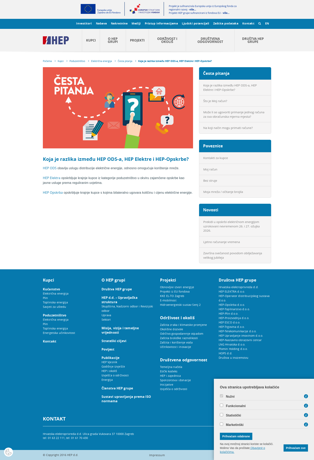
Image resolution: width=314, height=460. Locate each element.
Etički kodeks (168, 371)
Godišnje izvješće (113, 366)
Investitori (84, 23)
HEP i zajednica (170, 376)
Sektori (106, 319)
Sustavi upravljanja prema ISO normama (126, 398)
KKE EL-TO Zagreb (172, 296)
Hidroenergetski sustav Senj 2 (180, 305)
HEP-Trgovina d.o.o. (232, 327)
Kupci (91, 40)
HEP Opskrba (53, 192)
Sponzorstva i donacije (175, 380)
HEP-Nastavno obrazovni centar (240, 340)
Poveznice (213, 146)
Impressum (157, 455)
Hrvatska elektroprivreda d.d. (239, 287)
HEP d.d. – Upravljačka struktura (120, 299)
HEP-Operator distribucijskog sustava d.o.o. (244, 298)
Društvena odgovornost (210, 40)
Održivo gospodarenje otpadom (181, 333)
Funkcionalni (236, 406)
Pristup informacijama (161, 23)
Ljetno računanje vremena (221, 242)
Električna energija (101, 61)
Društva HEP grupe (253, 40)
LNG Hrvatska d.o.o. (232, 344)
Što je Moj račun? (215, 101)
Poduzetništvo (77, 61)
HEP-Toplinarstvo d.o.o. (234, 309)
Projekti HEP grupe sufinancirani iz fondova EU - (199, 13)
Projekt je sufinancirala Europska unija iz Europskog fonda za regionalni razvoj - (203, 7)
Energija (107, 380)
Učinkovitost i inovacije (175, 347)
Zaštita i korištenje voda (176, 342)
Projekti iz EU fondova (175, 291)
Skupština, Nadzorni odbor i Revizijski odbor (127, 308)
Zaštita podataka (226, 23)
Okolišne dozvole (171, 329)
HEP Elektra (51, 178)
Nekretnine (119, 23)
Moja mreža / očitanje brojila (223, 192)
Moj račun (210, 169)
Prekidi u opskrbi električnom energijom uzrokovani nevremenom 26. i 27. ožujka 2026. (231, 226)
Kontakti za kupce (215, 158)
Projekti (137, 40)
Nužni (230, 396)
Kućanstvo (51, 289)
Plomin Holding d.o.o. (233, 349)
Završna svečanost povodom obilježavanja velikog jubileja (232, 255)
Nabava (101, 23)
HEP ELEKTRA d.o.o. (232, 291)
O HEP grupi (113, 40)
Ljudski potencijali (195, 23)
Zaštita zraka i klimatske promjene (183, 325)
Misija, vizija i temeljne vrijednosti (120, 330)
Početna (47, 61)
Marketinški (235, 425)
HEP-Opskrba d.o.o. (232, 305)
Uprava (106, 315)
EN (267, 23)
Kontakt (248, 23)
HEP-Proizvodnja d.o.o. (234, 318)
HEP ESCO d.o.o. (230, 322)
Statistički (233, 415)
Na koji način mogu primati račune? (228, 128)
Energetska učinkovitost (59, 333)
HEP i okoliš (109, 371)
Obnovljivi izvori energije (177, 287)
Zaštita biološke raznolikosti (179, 338)
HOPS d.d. (225, 353)
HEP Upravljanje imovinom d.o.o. (241, 335)
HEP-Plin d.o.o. (229, 313)
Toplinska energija (55, 302)
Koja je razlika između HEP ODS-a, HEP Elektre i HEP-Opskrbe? (175, 61)
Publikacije (111, 358)
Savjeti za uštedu (54, 307)
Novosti (210, 210)
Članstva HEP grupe (117, 388)
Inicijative (166, 384)
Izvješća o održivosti (115, 375)
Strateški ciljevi (114, 341)
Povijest (108, 349)
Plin (45, 298)
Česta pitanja (125, 61)
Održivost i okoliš (167, 40)
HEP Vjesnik (109, 362)
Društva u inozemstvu (234, 358)
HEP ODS (49, 168)
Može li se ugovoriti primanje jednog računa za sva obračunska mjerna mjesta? (233, 114)
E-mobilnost (168, 300)
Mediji (136, 23)
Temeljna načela (171, 367)
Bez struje (210, 180)
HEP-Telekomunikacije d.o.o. (238, 331)
